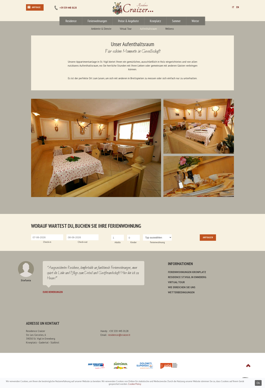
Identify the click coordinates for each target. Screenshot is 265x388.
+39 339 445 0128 (68, 7)
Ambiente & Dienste (101, 29)
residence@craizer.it (119, 335)
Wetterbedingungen (181, 292)
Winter (195, 21)
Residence (71, 21)
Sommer (176, 21)
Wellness (169, 29)
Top (248, 365)
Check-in (47, 242)
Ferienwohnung (157, 242)
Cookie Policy (134, 384)
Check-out (82, 242)
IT (233, 7)
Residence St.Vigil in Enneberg (187, 277)
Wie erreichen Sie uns (181, 287)
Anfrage (36, 7)
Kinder (133, 242)
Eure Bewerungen (53, 292)
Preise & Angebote (128, 21)
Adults (118, 242)
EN (237, 7)
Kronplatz (155, 21)
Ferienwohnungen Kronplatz (187, 272)
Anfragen (208, 237)
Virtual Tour (125, 29)
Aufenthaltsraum (148, 29)
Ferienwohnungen (97, 21)
